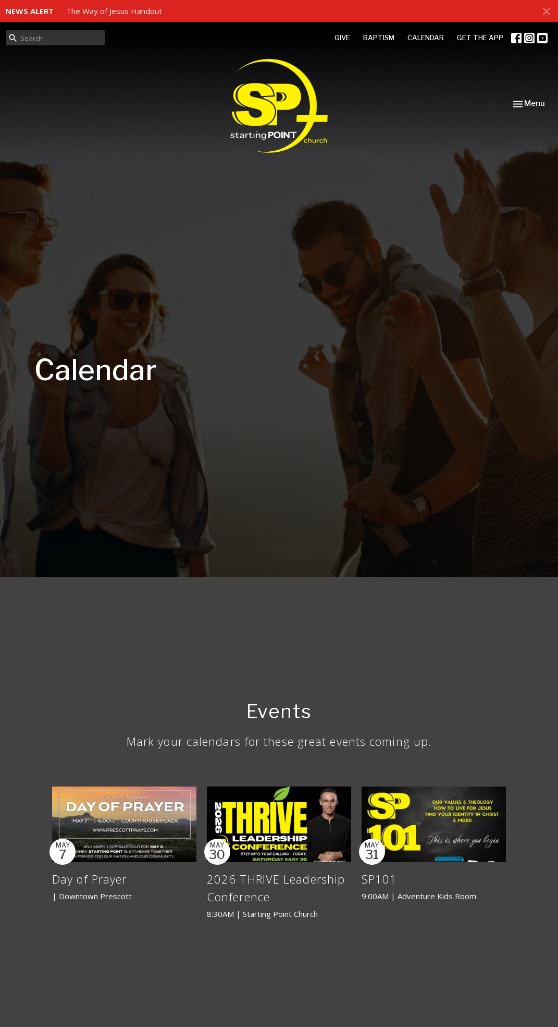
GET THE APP (480, 37)
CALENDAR (425, 37)
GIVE (342, 37)
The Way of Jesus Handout (114, 11)
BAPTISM (378, 37)
